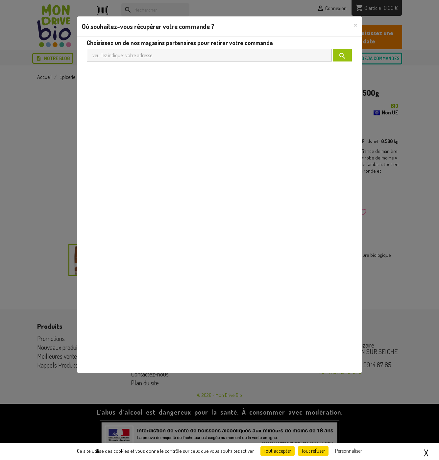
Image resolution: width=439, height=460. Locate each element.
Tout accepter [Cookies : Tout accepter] (277, 451)
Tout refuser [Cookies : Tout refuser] (313, 451)
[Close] (355, 25)
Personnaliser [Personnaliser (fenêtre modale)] (348, 451)
